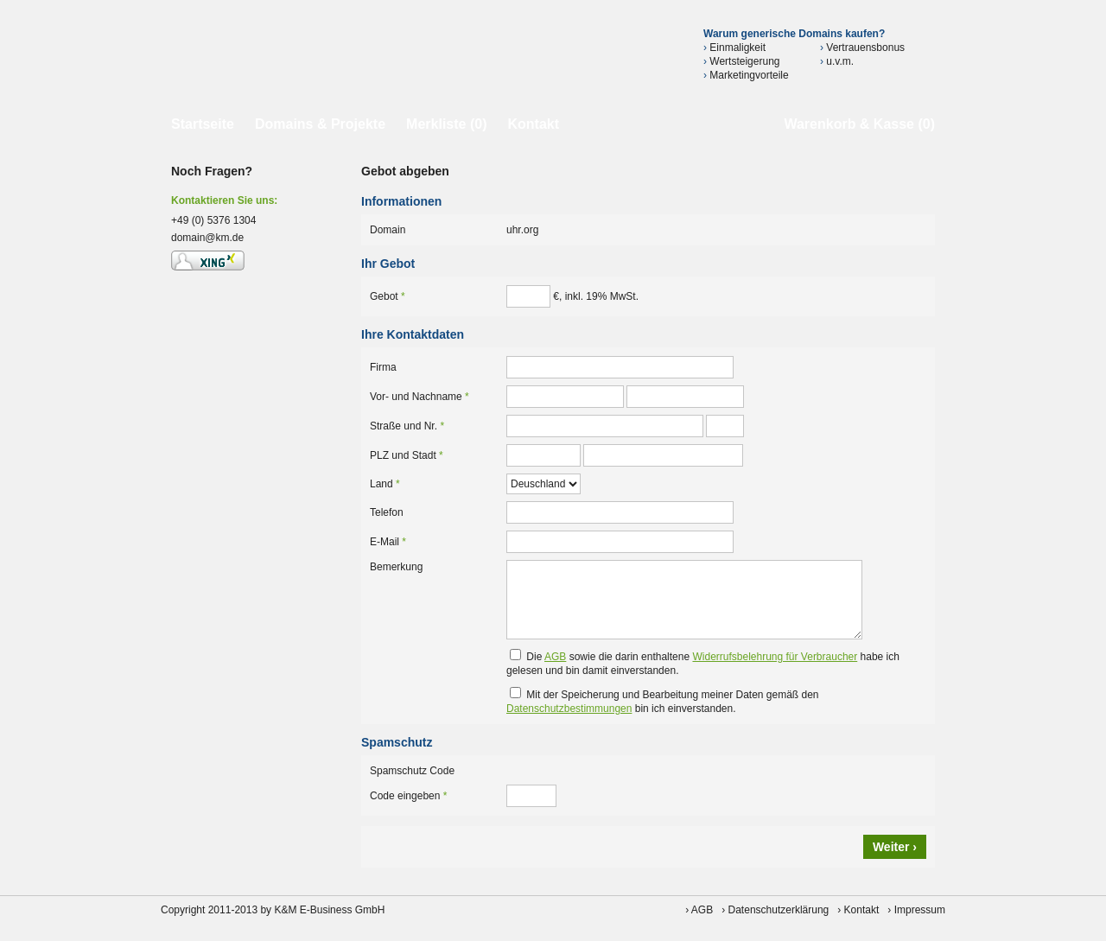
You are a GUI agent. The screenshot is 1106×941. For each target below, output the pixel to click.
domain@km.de (207, 238)
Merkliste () (446, 124)
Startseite (202, 124)
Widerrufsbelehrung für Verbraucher (774, 657)
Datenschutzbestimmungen (569, 709)
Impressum (919, 910)
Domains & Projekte (320, 124)
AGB (555, 657)
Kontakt (533, 124)
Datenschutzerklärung (779, 910)
